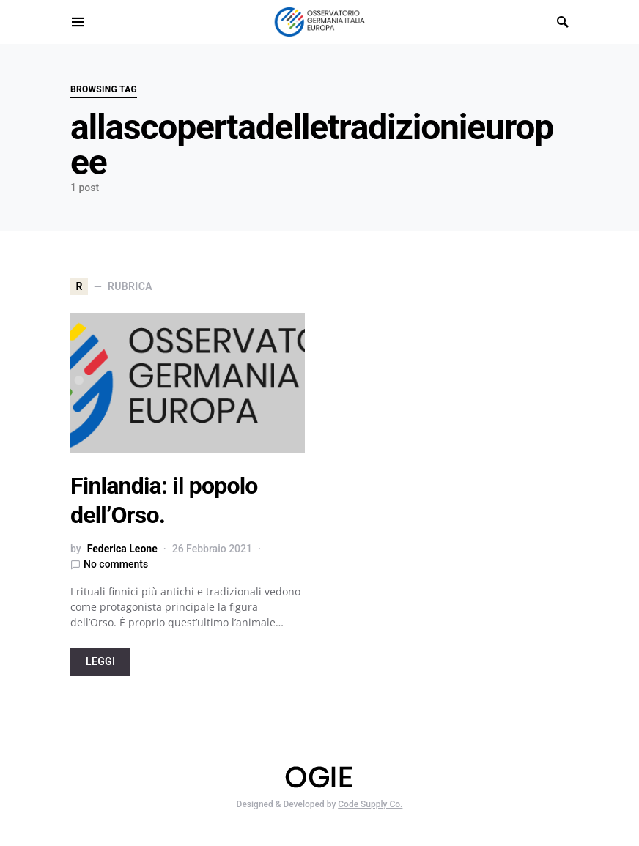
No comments (116, 564)
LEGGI (100, 661)
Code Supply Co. (370, 804)
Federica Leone (122, 548)
